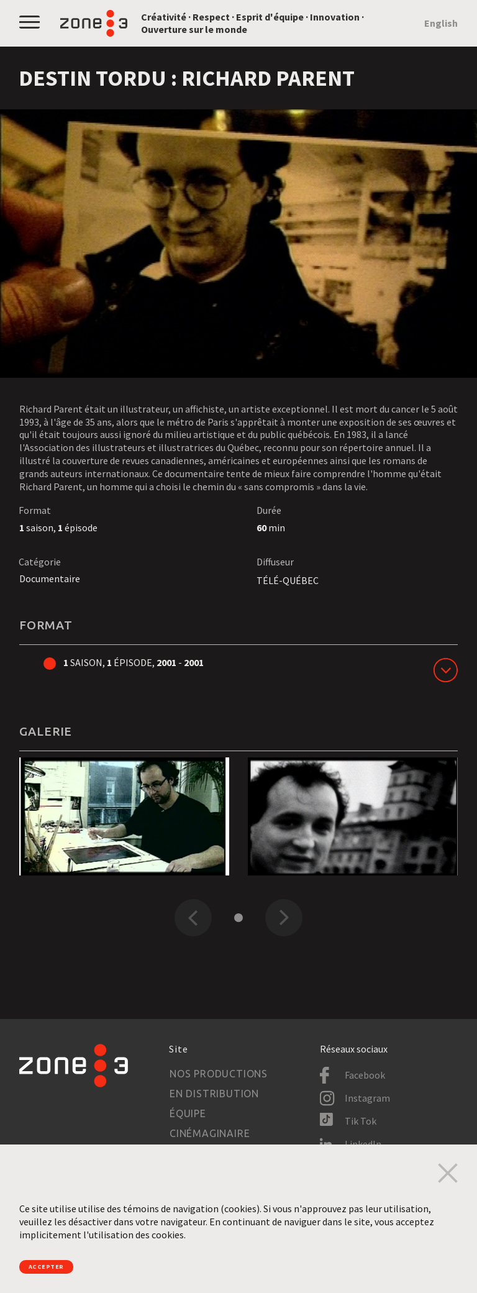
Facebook (365, 1075)
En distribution (214, 1093)
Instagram (367, 1098)
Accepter (58, 1264)
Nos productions (219, 1073)
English (441, 23)
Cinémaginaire (210, 1133)
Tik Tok (360, 1121)
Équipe (188, 1113)
